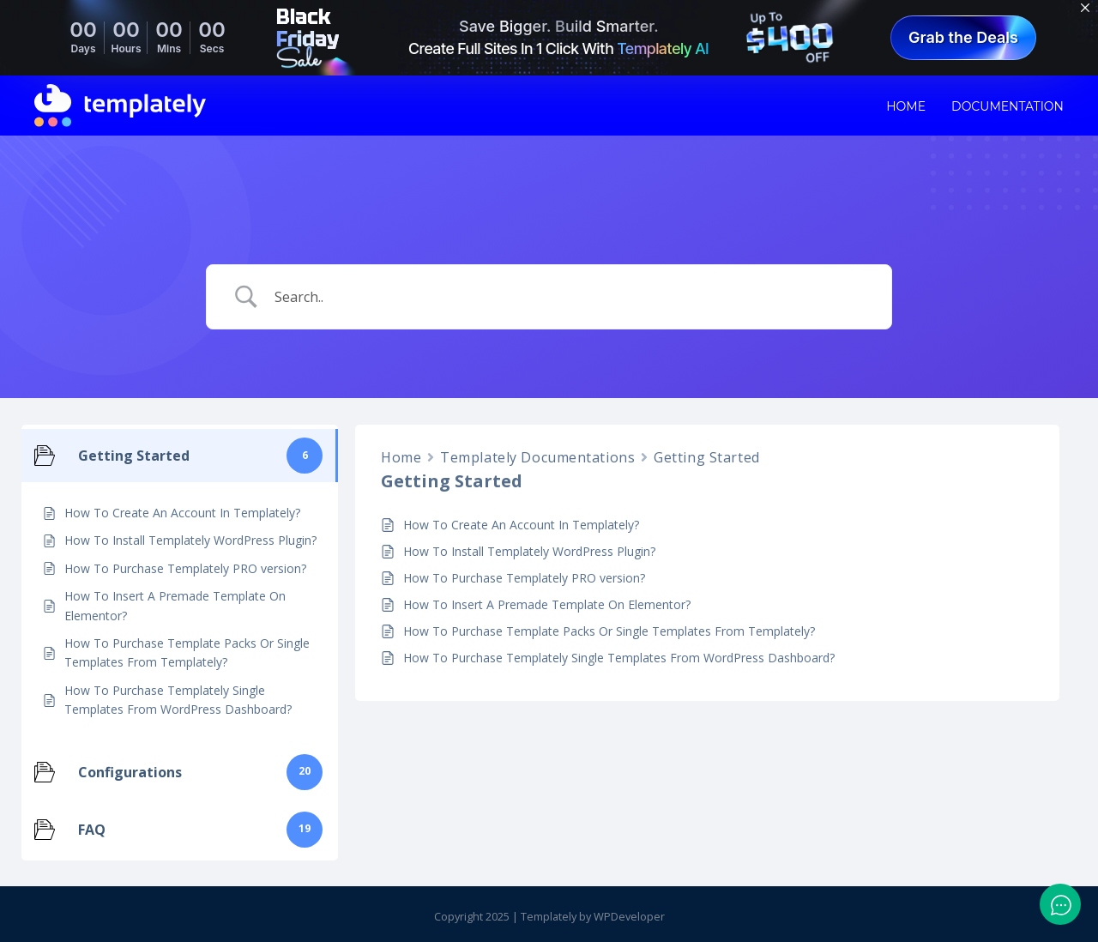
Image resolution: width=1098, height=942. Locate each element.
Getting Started (706, 457)
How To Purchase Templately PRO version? (524, 578)
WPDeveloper (629, 916)
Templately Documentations (537, 457)
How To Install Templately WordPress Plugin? (529, 551)
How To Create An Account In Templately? (521, 524)
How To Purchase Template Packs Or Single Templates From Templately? (609, 631)
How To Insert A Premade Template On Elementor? (547, 604)
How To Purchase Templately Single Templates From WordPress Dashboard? (619, 657)
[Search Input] (570, 297)
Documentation (1007, 106)
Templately (548, 916)
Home (906, 106)
